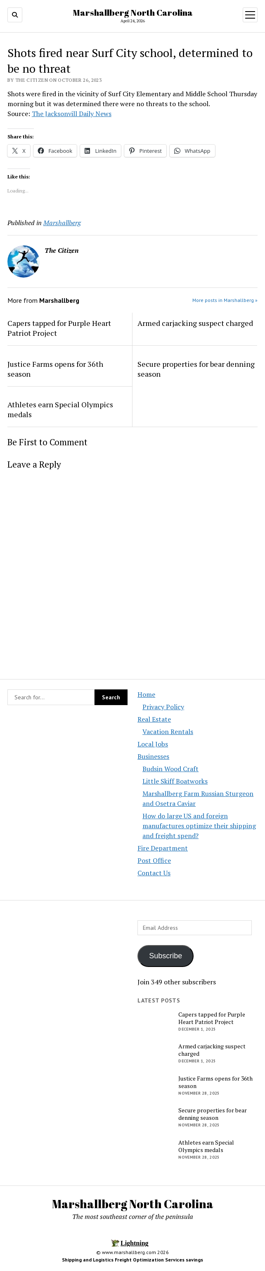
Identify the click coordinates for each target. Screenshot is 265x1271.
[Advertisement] (67, 985)
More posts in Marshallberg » (225, 300)
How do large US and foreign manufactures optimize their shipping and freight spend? (199, 825)
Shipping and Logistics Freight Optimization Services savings (132, 1260)
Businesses (153, 756)
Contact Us (153, 872)
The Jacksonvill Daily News (71, 113)
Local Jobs (152, 743)
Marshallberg (62, 222)
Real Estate (154, 719)
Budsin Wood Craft (170, 768)
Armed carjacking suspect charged (195, 323)
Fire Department (162, 848)
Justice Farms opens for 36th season (55, 369)
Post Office (154, 860)
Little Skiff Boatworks (175, 781)
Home (146, 694)
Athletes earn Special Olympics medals (60, 409)
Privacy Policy (163, 706)
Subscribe (165, 956)
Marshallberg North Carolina (133, 12)
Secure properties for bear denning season (196, 369)
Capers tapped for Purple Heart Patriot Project (59, 328)
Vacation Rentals (167, 731)
